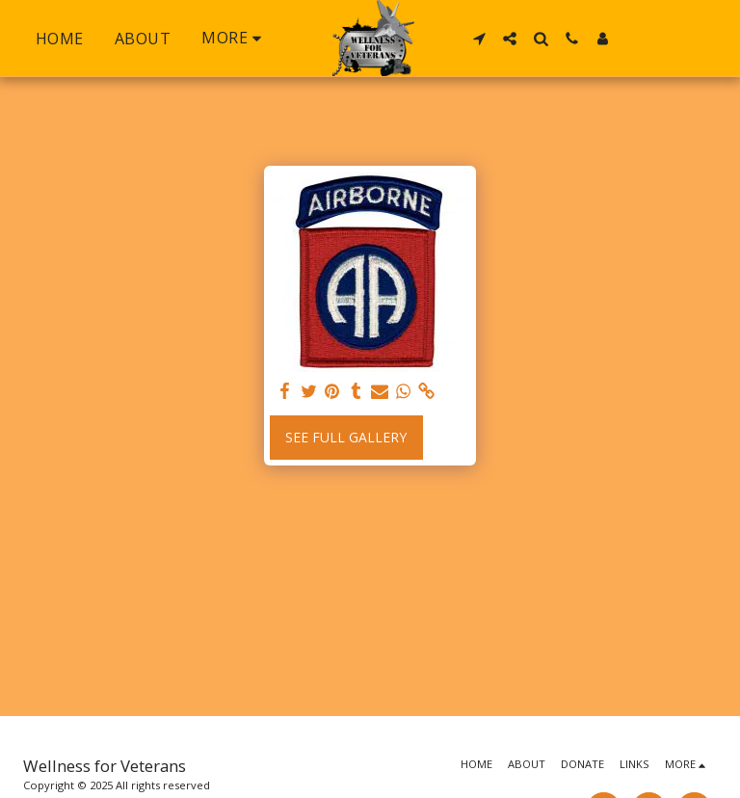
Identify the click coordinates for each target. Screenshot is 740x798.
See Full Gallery (346, 437)
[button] (478, 38)
